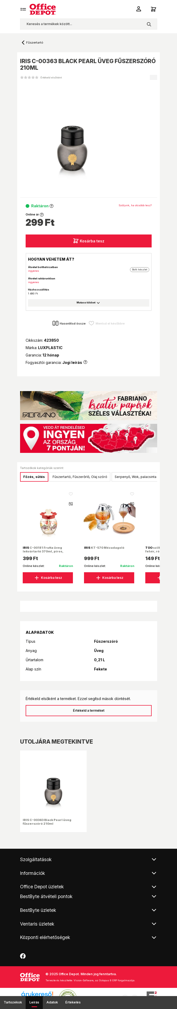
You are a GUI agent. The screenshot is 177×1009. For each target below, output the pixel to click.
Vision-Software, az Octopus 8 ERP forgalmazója (104, 980)
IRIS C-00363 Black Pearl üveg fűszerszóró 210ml (47, 821)
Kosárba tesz (89, 241)
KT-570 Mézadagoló (104, 548)
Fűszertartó (34, 42)
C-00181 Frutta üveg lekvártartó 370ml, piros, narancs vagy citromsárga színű (44, 553)
